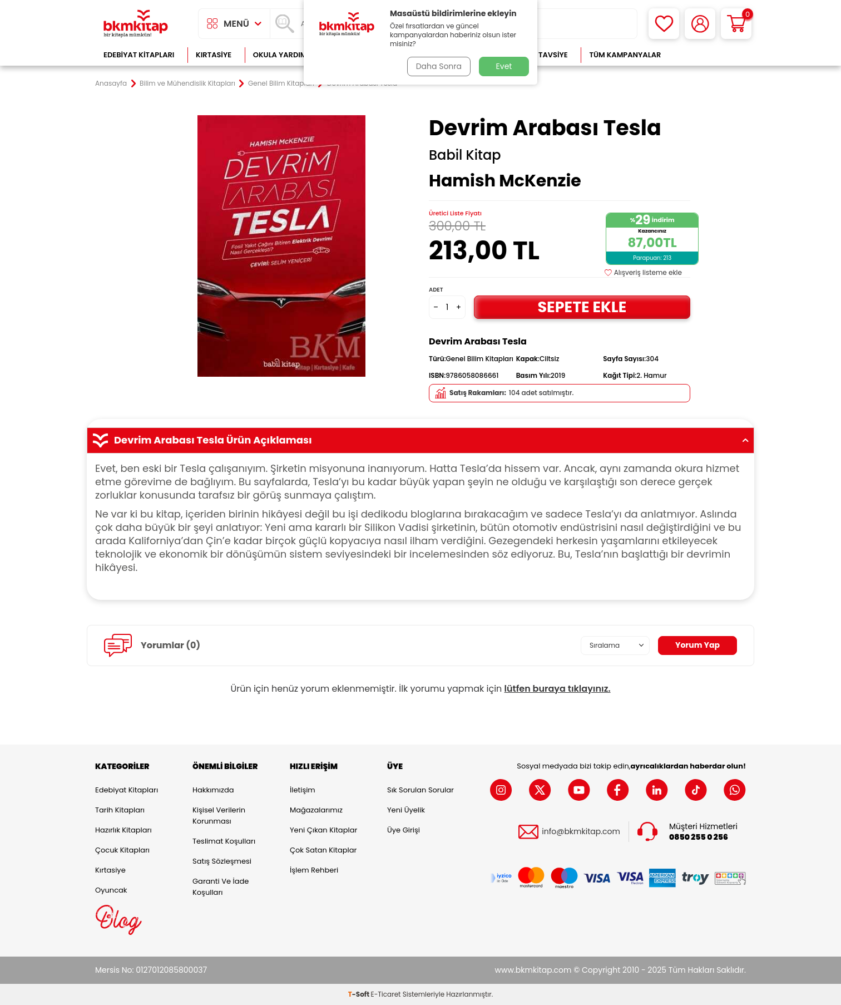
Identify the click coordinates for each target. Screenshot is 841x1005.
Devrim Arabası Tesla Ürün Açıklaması (420, 440)
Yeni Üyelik (406, 810)
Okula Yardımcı (283, 55)
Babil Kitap (465, 155)
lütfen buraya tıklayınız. (557, 688)
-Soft (359, 994)
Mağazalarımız (316, 810)
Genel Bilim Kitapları (281, 83)
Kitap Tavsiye (542, 55)
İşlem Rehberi (314, 870)
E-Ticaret (386, 994)
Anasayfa (111, 83)
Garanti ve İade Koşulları (220, 887)
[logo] (135, 23)
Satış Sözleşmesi (221, 861)
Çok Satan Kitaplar (323, 850)
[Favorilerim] (664, 23)
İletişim (302, 790)
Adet (436, 289)
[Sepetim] (736, 23)
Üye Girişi (403, 830)
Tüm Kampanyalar (625, 55)
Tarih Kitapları (120, 810)
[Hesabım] (700, 23)
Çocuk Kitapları (122, 850)
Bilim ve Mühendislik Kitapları (187, 83)
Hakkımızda (213, 790)
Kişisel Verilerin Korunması (218, 815)
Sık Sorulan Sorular (420, 790)
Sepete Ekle (581, 307)
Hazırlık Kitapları (123, 830)
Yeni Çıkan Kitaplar (323, 830)
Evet (504, 66)
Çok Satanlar (710, 55)
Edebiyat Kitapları (138, 55)
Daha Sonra (439, 66)
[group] (281, 246)
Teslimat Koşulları (223, 841)
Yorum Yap (697, 645)
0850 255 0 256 (698, 837)
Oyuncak (111, 890)
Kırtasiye (213, 55)
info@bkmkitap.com (581, 831)
